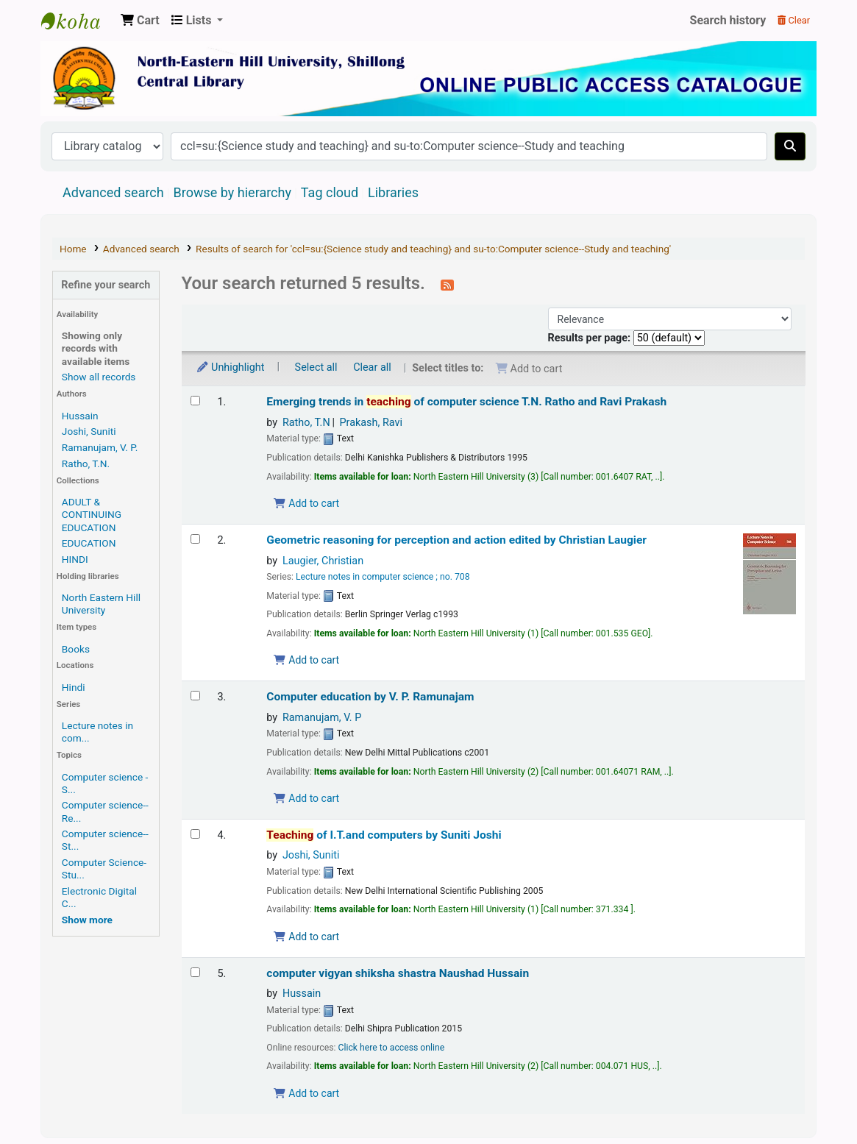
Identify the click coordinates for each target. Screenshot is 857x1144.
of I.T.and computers (383, 835)
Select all (316, 367)
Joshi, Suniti (89, 431)
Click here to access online (391, 1047)
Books (76, 649)
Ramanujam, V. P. (100, 447)
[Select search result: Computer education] (195, 695)
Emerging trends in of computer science (466, 401)
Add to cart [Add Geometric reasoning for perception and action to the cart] (306, 660)
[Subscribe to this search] (447, 285)
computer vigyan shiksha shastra (397, 973)
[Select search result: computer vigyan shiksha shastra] (195, 972)
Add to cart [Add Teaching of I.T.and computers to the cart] (306, 936)
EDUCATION (89, 543)
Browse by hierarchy (232, 192)
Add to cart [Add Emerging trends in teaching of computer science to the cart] (306, 503)
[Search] (790, 146)
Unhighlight (230, 367)
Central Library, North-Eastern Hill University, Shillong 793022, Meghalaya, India (78, 20)
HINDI (75, 559)
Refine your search (105, 285)
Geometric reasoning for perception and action (456, 540)
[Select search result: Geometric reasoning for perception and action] (195, 539)
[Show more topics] (87, 919)
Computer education (370, 696)
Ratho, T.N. (86, 463)
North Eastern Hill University (101, 603)
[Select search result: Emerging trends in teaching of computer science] (195, 400)
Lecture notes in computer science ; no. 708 (383, 577)
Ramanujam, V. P (321, 717)
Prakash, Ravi (371, 422)
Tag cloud (329, 192)
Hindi (73, 687)
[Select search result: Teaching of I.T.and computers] (195, 834)
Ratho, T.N (306, 422)
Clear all (372, 367)
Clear (794, 20)
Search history (728, 20)
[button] (140, 20)
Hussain (80, 416)
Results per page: (590, 338)
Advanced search (113, 192)
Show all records (99, 377)
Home (73, 249)
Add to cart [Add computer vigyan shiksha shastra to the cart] (306, 1093)
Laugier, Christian (322, 561)
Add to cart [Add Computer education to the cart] (306, 798)
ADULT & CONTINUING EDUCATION (91, 514)
